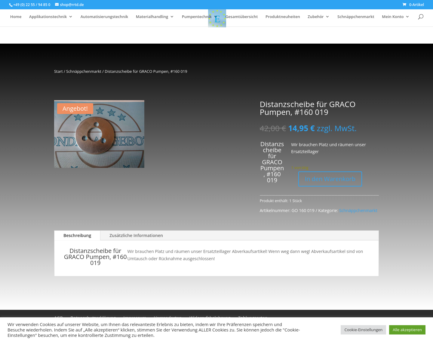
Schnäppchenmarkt (355, 16)
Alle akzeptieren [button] (407, 329)
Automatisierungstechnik (104, 16)
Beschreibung (77, 235)
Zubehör (316, 16)
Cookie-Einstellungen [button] (363, 329)
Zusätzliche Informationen (136, 235)
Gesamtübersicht (242, 16)
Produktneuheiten (283, 16)
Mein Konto (393, 16)
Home (16, 16)
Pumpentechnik (197, 16)
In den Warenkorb (330, 179)
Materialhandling (152, 16)
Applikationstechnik (48, 16)
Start (58, 71)
